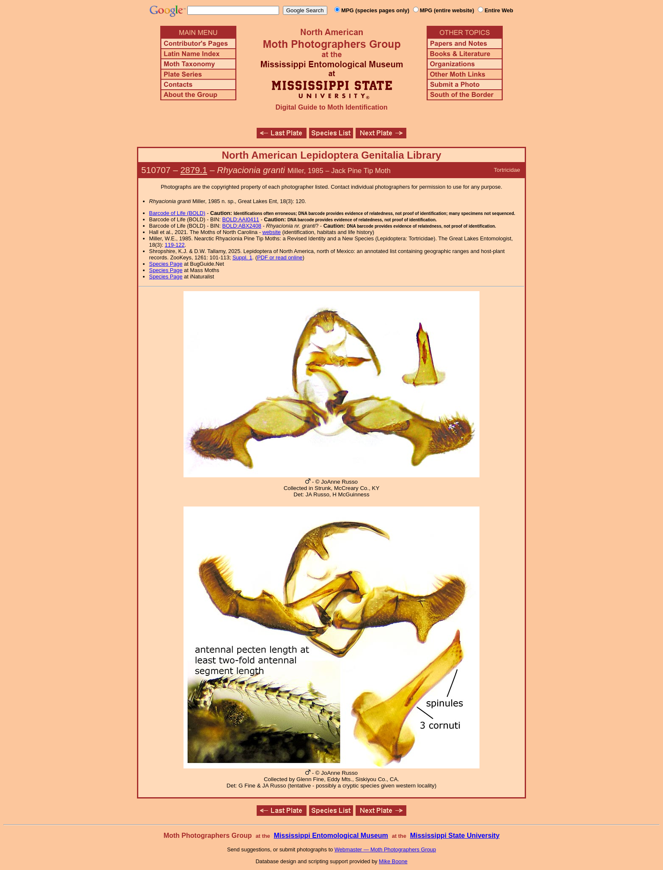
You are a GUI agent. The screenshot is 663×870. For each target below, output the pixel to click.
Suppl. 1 (242, 257)
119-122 (175, 245)
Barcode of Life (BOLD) (177, 213)
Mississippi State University (455, 835)
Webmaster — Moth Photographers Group (385, 849)
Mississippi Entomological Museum (331, 835)
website (272, 232)
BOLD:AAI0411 (240, 219)
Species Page (166, 264)
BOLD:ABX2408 (241, 226)
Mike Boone (393, 861)
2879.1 (194, 170)
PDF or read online (279, 257)
